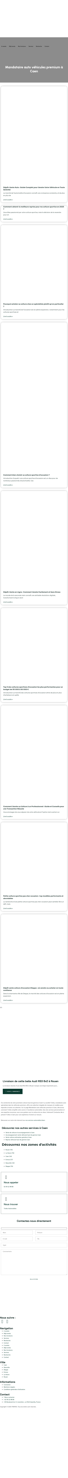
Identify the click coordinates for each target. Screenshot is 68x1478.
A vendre (6, 1331)
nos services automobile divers (35, 1120)
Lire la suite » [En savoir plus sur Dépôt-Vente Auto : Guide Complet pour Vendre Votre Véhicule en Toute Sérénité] (8, 200)
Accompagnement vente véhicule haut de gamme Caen (23, 1135)
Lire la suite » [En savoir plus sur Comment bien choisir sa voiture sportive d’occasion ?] (8, 485)
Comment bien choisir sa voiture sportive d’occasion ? (26, 475)
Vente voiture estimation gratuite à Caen (19, 1137)
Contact (6, 1343)
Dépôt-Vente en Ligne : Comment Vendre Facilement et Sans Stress (31, 592)
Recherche (7, 1340)
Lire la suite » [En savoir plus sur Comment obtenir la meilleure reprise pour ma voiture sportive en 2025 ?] (8, 219)
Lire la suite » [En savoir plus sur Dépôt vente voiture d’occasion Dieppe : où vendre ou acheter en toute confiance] (8, 1000)
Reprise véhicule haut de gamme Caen (18, 1140)
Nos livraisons (8, 1336)
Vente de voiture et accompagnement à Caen (20, 1132)
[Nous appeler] (6, 1177)
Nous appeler (11, 1182)
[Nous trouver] (6, 1199)
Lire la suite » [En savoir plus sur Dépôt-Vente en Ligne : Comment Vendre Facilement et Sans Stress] (8, 602)
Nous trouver (11, 1204)
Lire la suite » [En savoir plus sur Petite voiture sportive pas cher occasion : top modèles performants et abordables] (8, 908)
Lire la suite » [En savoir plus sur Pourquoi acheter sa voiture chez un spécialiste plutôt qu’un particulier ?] (8, 316)
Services (6, 1338)
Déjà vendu (7, 1333)
